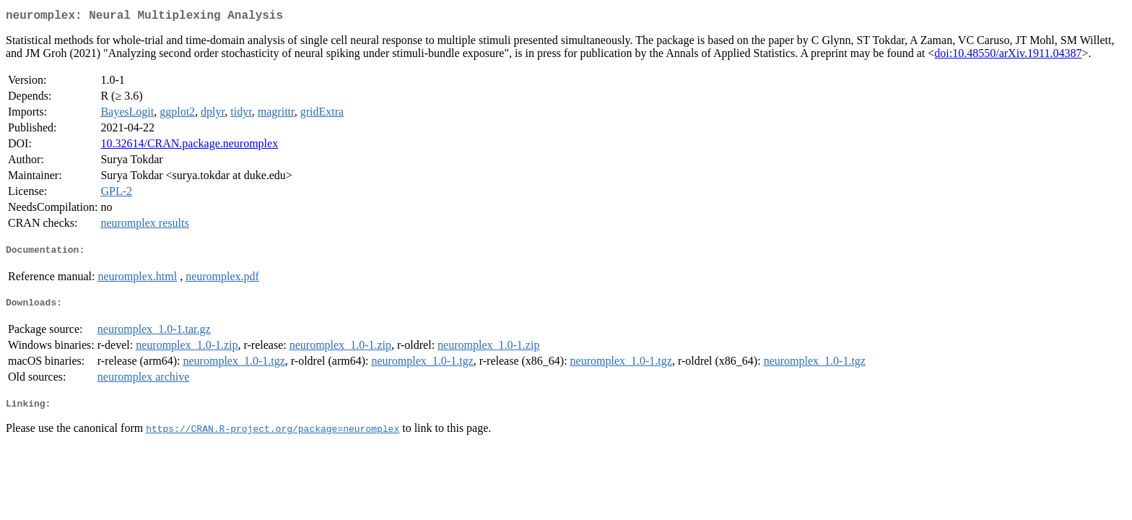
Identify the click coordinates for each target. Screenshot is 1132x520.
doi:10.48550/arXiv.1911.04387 (1007, 56)
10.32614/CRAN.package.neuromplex (189, 146)
